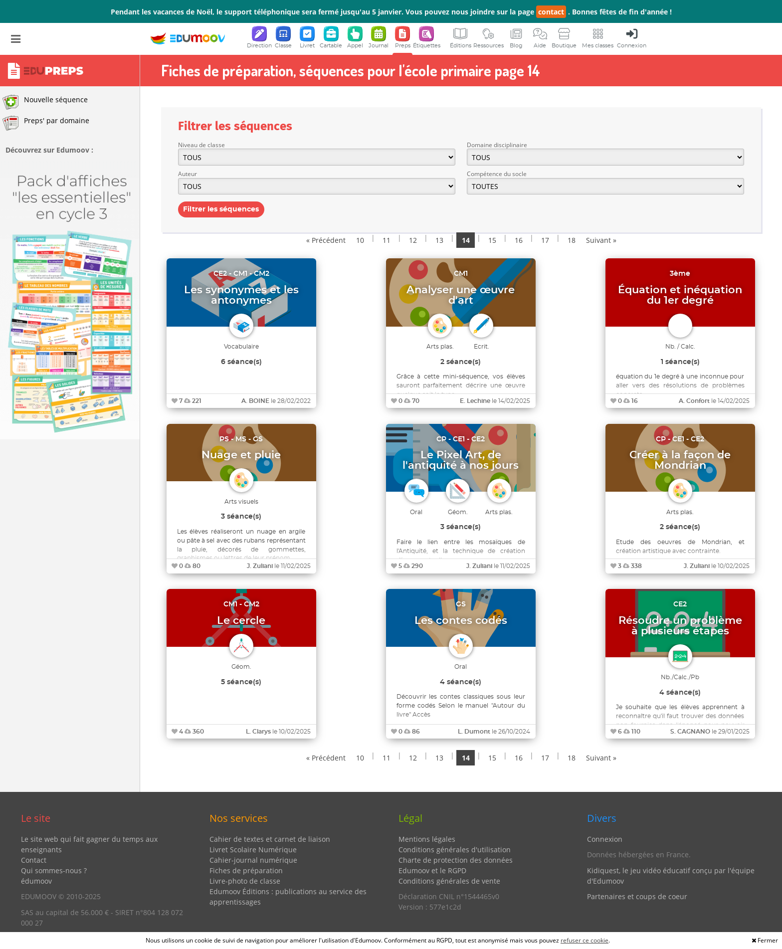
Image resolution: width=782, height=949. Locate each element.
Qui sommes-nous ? (54, 870)
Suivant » (601, 240)
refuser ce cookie (584, 940)
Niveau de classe (201, 145)
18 (572, 240)
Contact (33, 860)
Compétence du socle (497, 174)
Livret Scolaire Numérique (253, 849)
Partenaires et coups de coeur (637, 896)
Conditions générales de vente (449, 881)
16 (519, 240)
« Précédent (326, 240)
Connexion (604, 839)
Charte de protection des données (455, 860)
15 (492, 240)
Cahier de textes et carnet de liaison (269, 839)
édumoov (36, 881)
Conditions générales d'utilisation (454, 849)
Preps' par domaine (45, 123)
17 (545, 240)
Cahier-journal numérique (253, 860)
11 (387, 240)
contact (551, 11)
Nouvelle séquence (45, 102)
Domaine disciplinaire (497, 145)
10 (360, 240)
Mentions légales (426, 839)
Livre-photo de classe (244, 881)
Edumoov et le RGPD (432, 870)
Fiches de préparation (246, 870)
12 (413, 240)
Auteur (187, 174)
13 (439, 240)
